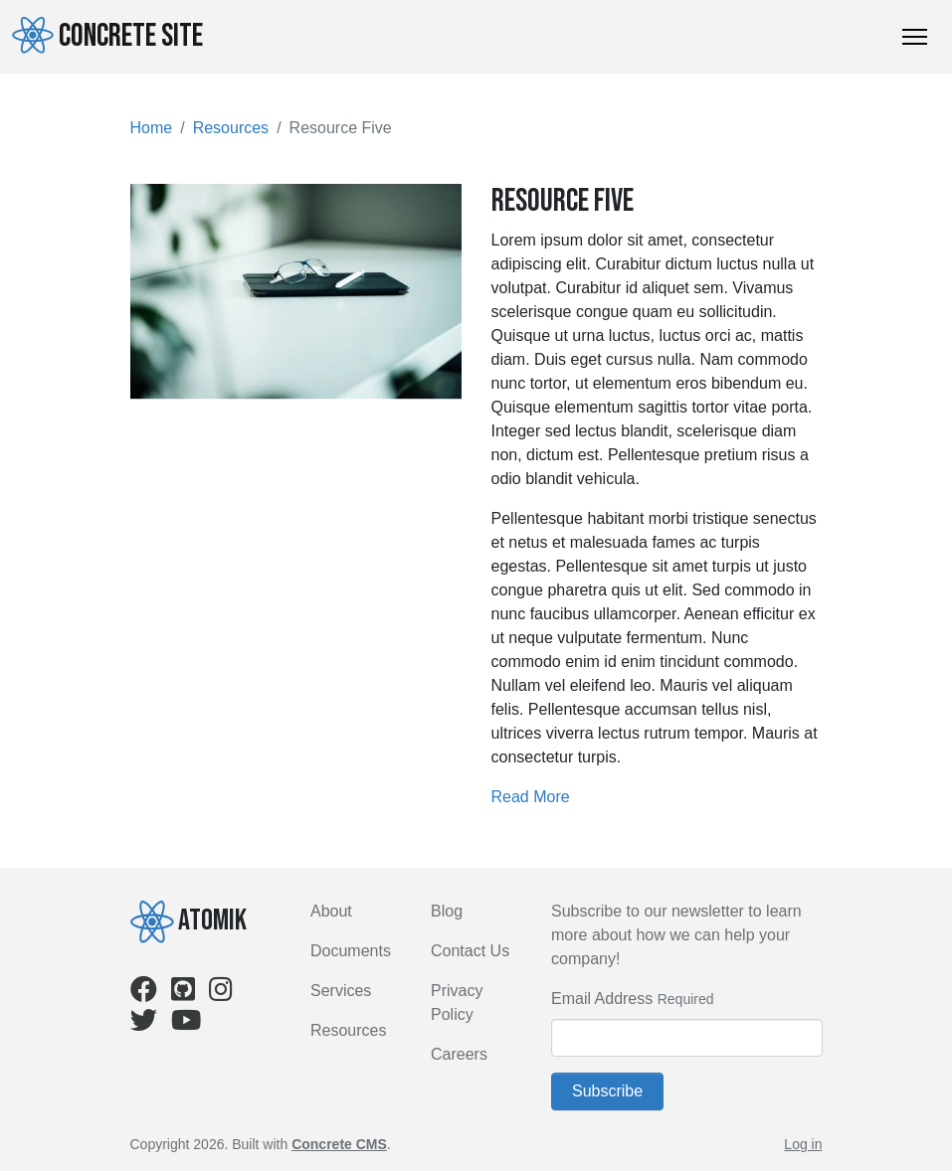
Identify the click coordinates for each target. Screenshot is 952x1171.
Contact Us (470, 950)
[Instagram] (221, 993)
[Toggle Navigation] (914, 37)
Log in (803, 1144)
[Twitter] (143, 1024)
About (331, 911)
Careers (459, 1054)
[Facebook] (143, 993)
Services (340, 990)
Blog (447, 911)
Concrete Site (107, 36)
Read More (530, 796)
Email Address (602, 998)
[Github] (183, 993)
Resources (231, 127)
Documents (350, 950)
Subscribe (607, 1091)
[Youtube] (186, 1024)
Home (151, 127)
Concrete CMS (339, 1144)
